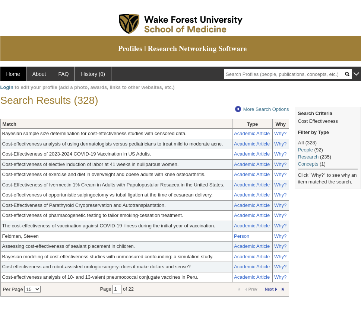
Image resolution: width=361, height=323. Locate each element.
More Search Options (262, 109)
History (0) (93, 74)
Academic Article (252, 133)
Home (13, 74)
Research (308, 157)
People (305, 150)
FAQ (63, 74)
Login (6, 87)
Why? (280, 133)
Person (241, 236)
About (39, 74)
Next (271, 289)
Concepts (308, 164)
